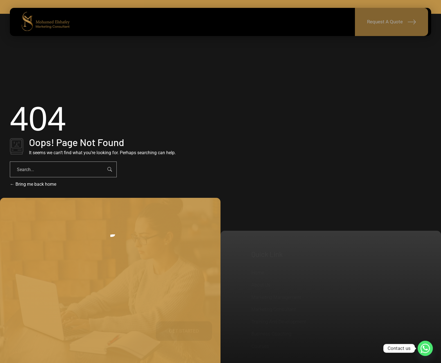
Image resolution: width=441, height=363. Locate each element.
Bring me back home (33, 184)
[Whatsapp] (425, 348)
